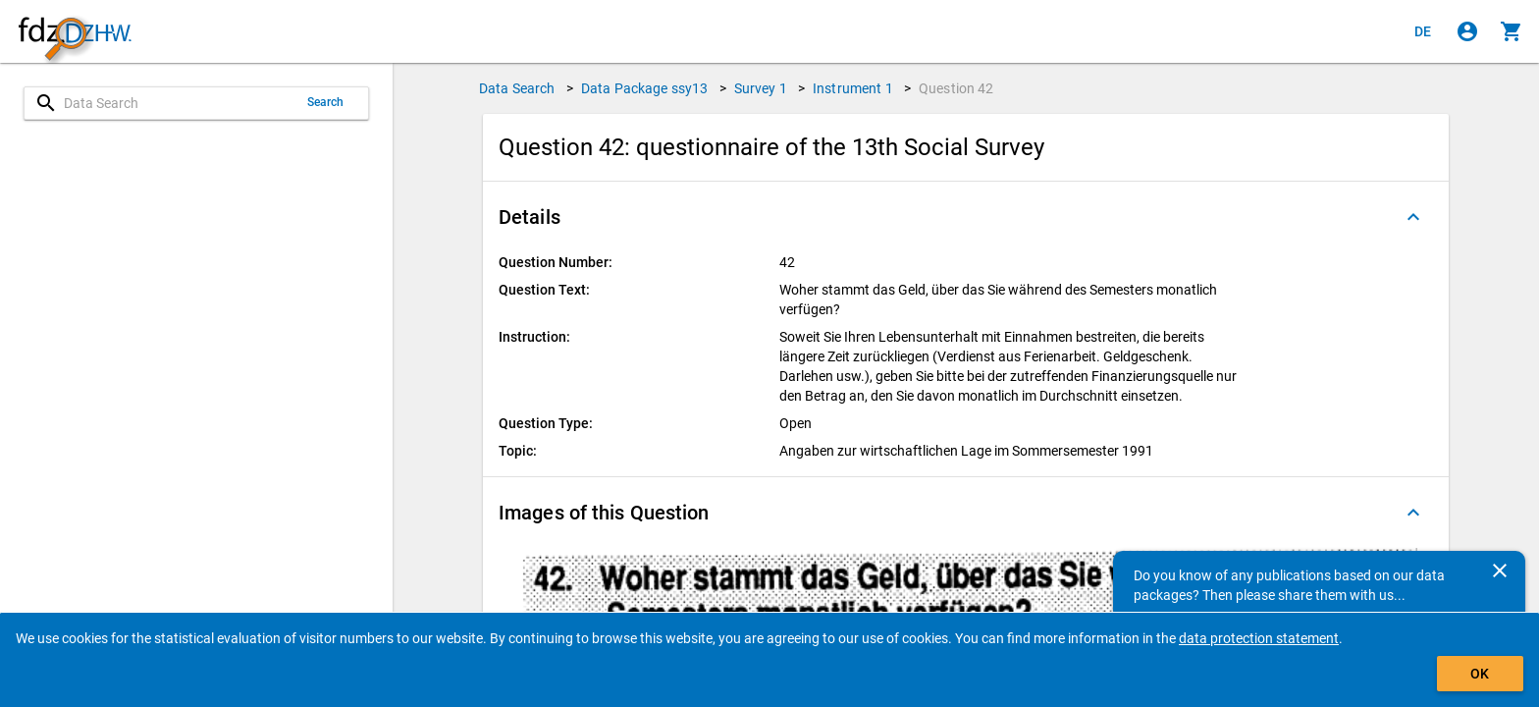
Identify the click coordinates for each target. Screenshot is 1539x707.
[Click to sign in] (1467, 31)
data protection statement (1259, 638)
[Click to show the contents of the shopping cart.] (1511, 31)
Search (326, 102)
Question (956, 88)
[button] (966, 217)
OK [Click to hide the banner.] (1479, 673)
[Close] (1499, 570)
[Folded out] (1413, 217)
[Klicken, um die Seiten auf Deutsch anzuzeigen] (1423, 31)
